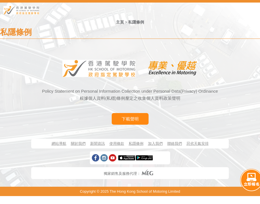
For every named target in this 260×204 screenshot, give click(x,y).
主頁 (120, 22)
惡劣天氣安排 (198, 143)
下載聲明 (130, 118)
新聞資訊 (97, 143)
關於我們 (78, 143)
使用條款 (116, 143)
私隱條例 (136, 22)
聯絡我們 (174, 143)
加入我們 (155, 143)
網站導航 (59, 143)
